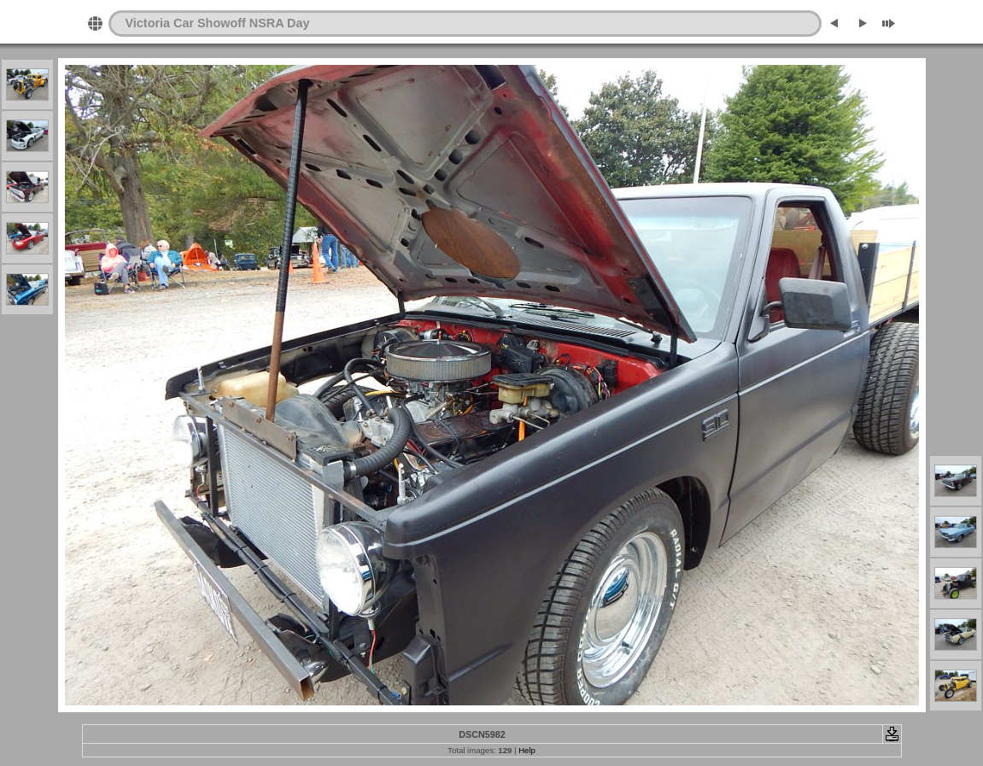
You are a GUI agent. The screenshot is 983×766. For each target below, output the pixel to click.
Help (526, 750)
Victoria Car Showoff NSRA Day (218, 23)
